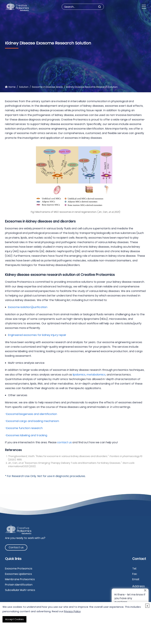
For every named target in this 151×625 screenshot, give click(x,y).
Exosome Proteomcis (18, 568)
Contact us (16, 547)
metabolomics (96, 375)
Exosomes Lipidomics (18, 574)
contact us (64, 442)
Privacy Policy (72, 611)
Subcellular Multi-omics (20, 590)
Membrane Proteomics (20, 579)
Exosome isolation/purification (27, 307)
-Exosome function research (24, 428)
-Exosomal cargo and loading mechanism (32, 421)
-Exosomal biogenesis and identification (31, 414)
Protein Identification (18, 585)
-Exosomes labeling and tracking (26, 435)
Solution (24, 87)
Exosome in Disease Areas (47, 87)
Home (12, 87)
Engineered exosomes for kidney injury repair (38, 335)
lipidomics (79, 375)
